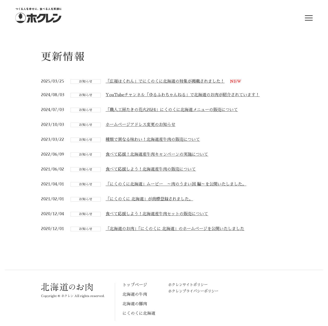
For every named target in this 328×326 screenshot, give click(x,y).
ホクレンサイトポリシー (188, 285)
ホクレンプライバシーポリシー (193, 291)
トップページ (134, 285)
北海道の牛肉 (134, 294)
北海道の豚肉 (134, 304)
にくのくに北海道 (138, 313)
